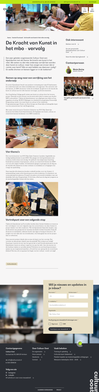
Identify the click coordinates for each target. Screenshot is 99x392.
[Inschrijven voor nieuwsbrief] (60, 329)
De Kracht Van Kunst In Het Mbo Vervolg (36, 37)
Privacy (58, 390)
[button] (84, 10)
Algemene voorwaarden (45, 390)
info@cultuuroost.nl (15, 360)
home (9, 37)
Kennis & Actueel (17, 37)
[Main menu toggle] (92, 10)
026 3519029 (11, 362)
